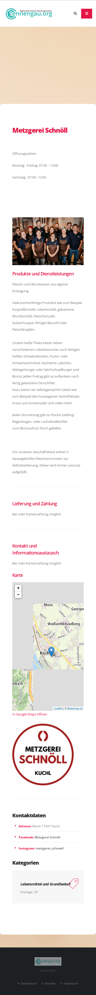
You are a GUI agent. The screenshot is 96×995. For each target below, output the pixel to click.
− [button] (18, 595)
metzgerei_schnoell (49, 848)
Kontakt (50, 983)
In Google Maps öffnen (29, 714)
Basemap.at (74, 708)
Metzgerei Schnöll (47, 837)
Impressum (70, 983)
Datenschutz (28, 983)
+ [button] (18, 588)
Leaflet (58, 708)
